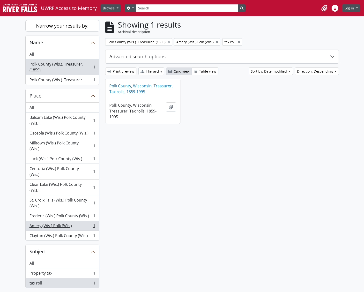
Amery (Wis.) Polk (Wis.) (62, 227)
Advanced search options (137, 56)
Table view (205, 71)
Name (36, 42)
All (32, 54)
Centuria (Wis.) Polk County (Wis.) (62, 171)
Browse (109, 8)
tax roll (62, 284)
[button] (324, 8)
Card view (179, 71)
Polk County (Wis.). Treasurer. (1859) (62, 67)
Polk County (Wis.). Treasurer (62, 81)
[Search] (187, 8)
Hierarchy (151, 71)
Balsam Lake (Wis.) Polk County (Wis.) (62, 120)
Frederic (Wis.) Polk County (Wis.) (62, 217)
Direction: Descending (315, 71)
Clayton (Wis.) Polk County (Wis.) (62, 236)
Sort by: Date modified (269, 71)
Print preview (120, 71)
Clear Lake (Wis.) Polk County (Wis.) (62, 187)
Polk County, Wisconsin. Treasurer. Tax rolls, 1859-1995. (141, 88)
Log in (349, 8)
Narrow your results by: (62, 25)
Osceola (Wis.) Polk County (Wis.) (62, 134)
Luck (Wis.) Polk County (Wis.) (62, 160)
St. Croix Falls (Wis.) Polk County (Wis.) (62, 203)
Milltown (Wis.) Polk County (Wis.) (62, 145)
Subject (38, 251)
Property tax (62, 274)
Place (35, 95)
